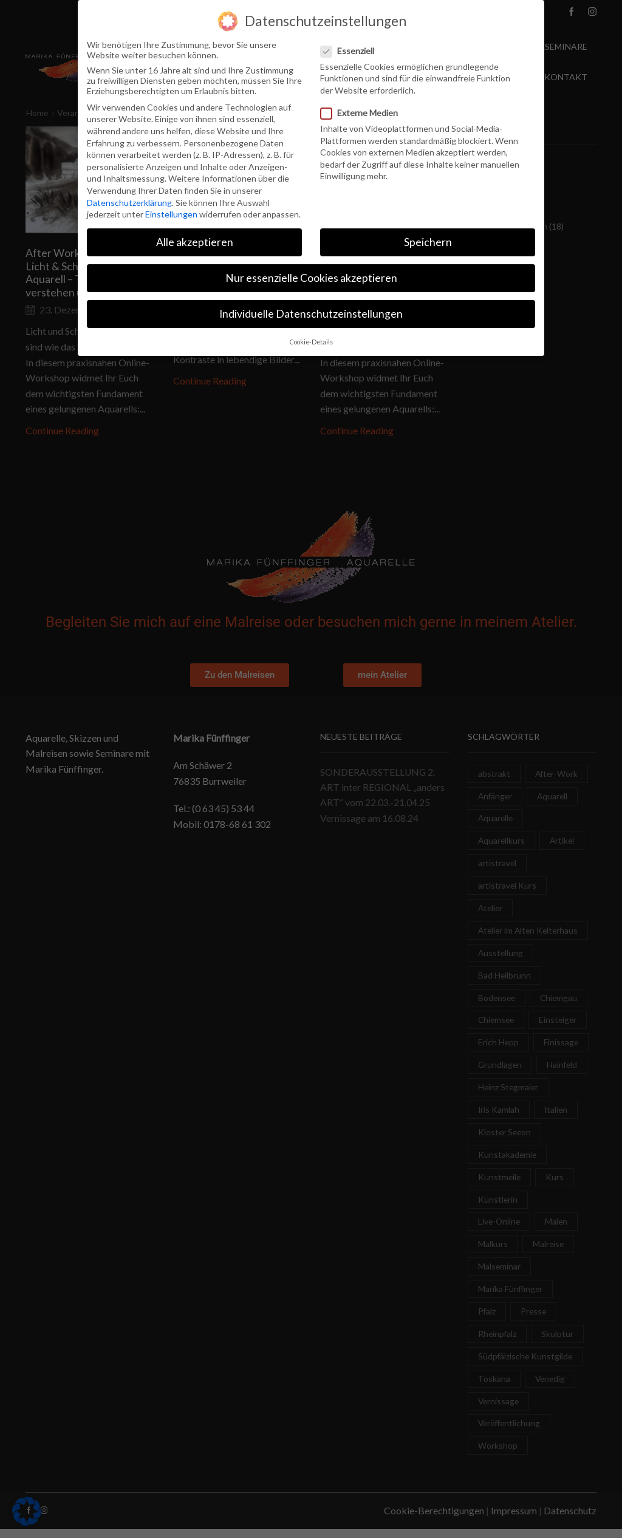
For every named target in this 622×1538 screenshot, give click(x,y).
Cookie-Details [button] (311, 340)
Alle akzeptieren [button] (194, 241)
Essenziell (351, 49)
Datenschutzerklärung (129, 201)
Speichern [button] (428, 241)
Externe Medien (363, 112)
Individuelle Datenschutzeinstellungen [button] (311, 313)
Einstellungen (171, 213)
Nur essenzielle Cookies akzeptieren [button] (311, 277)
